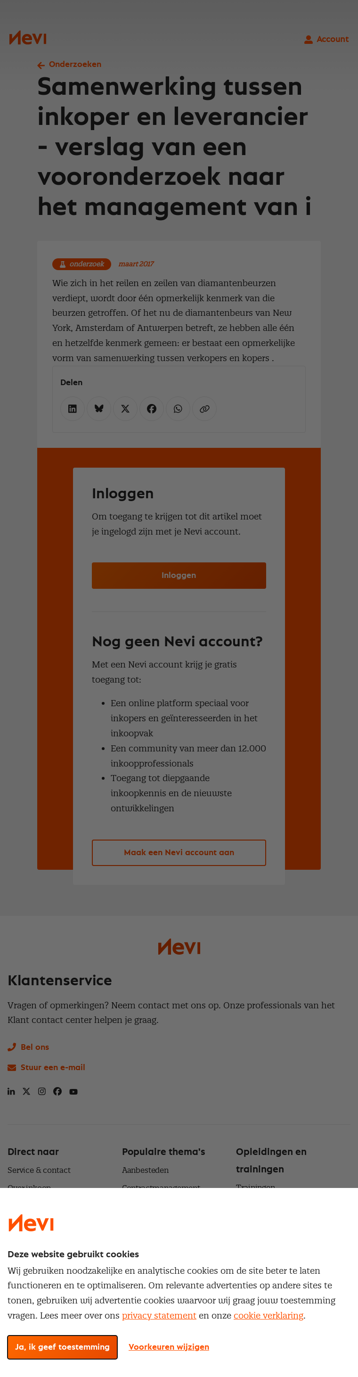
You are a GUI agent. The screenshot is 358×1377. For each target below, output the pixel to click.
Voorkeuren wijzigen (169, 1347)
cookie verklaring (268, 1315)
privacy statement (159, 1315)
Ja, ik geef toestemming (62, 1347)
